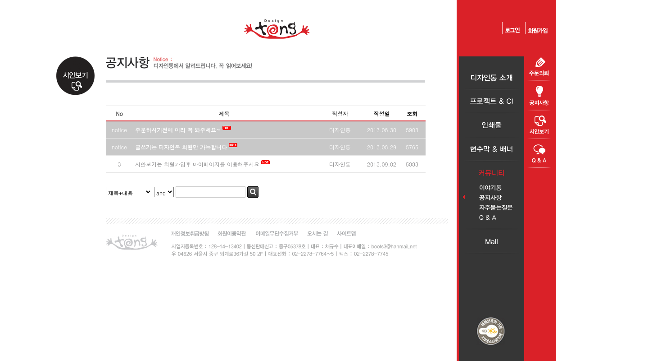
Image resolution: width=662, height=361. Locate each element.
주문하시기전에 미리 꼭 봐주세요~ (178, 130)
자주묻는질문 (491, 208)
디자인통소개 (491, 77)
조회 (412, 113)
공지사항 (491, 198)
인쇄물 (491, 125)
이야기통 (491, 188)
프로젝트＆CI (491, 101)
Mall (491, 241)
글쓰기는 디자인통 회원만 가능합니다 (182, 147)
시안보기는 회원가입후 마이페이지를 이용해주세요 (197, 164)
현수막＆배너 (491, 149)
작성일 (382, 113)
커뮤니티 (491, 173)
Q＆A (491, 218)
